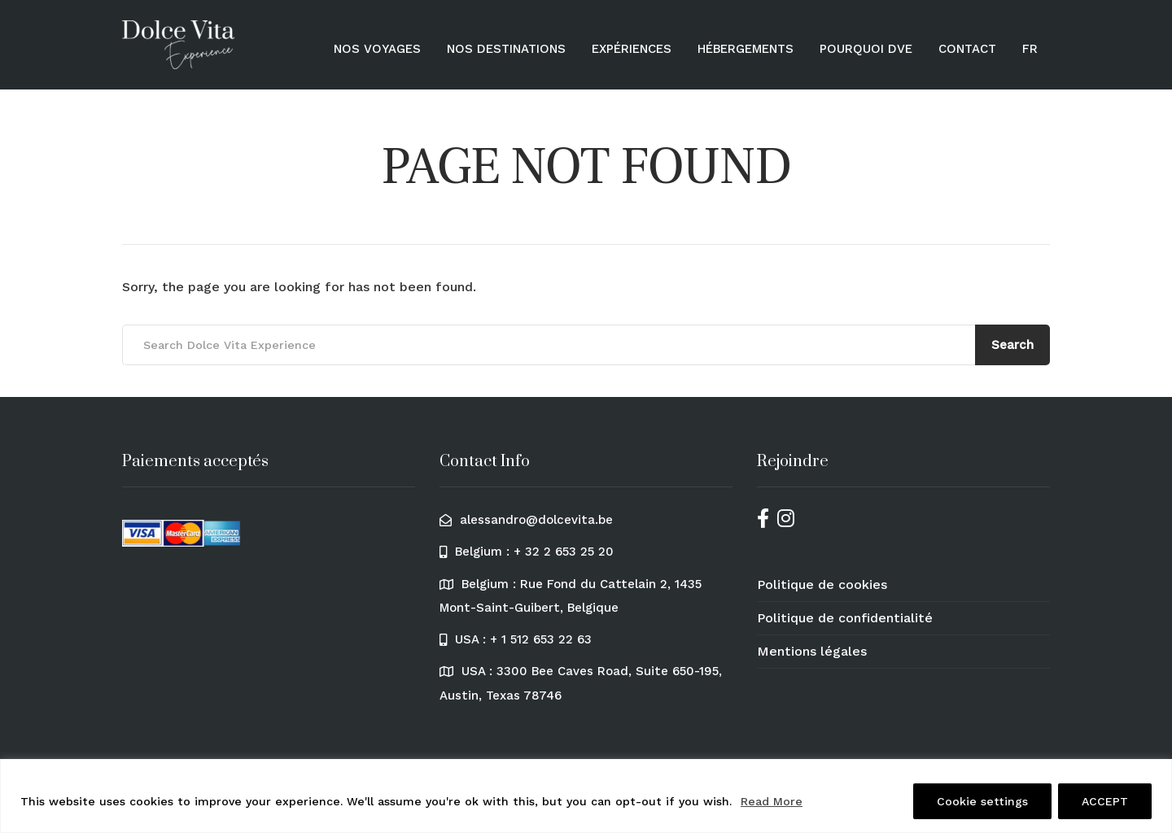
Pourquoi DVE (866, 48)
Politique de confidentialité (845, 618)
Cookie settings (982, 801)
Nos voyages (377, 48)
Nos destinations (506, 48)
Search (1012, 345)
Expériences (631, 48)
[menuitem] (1030, 48)
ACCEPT (1105, 801)
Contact (967, 48)
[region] (586, 796)
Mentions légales (812, 651)
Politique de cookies (822, 584)
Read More (771, 801)
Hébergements (746, 48)
